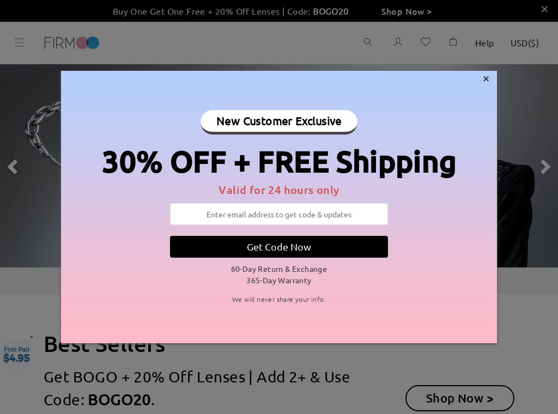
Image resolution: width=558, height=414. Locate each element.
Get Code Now (279, 246)
